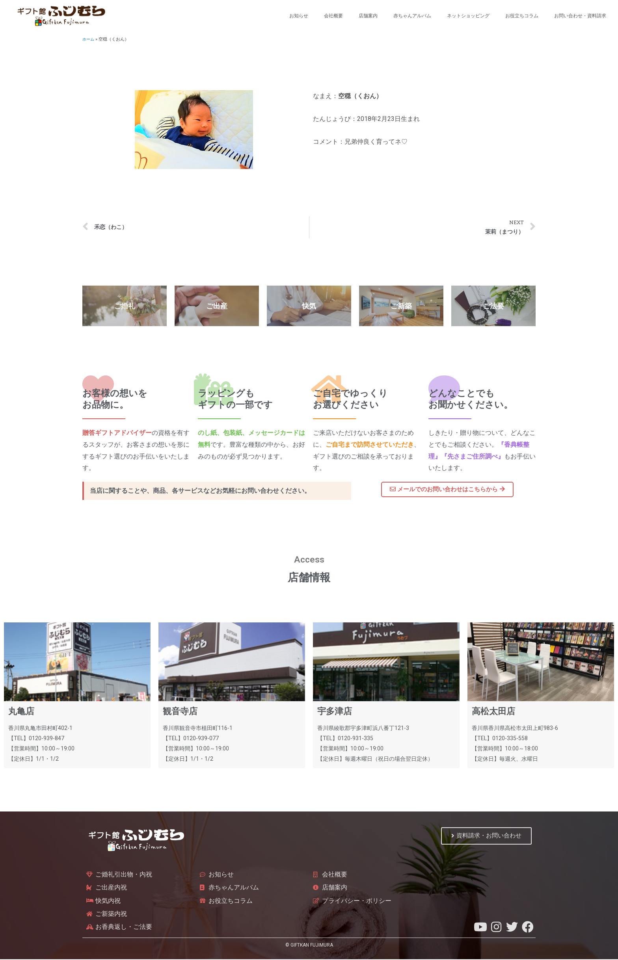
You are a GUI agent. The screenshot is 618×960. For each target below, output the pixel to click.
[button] (447, 490)
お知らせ (298, 16)
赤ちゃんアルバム (412, 16)
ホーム (88, 39)
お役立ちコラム (521, 16)
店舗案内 (368, 16)
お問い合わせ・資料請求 (580, 16)
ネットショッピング (468, 16)
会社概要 (333, 16)
